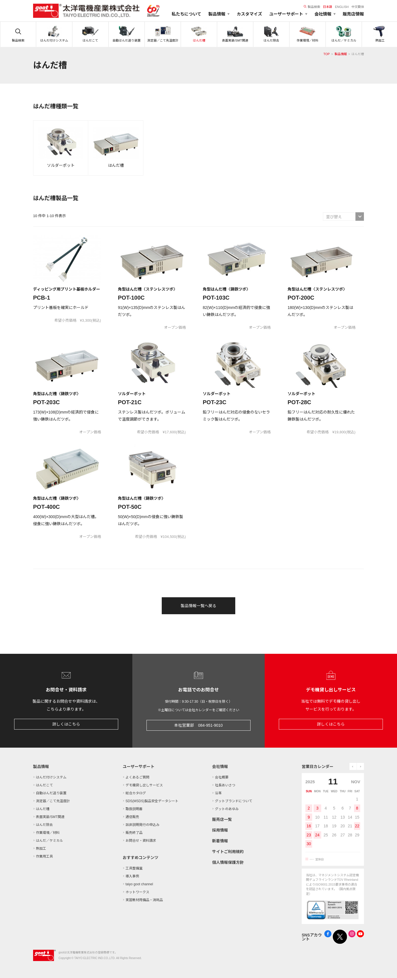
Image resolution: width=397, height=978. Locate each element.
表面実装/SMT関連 (50, 817)
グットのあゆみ (227, 809)
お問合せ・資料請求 (141, 841)
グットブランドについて (233, 801)
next (360, 766)
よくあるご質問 (137, 777)
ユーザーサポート (138, 767)
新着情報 (220, 841)
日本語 (327, 6)
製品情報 (341, 54)
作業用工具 (44, 856)
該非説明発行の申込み (142, 825)
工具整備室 (134, 868)
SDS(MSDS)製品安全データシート (152, 801)
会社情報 (220, 767)
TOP (326, 54)
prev (353, 766)
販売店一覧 (222, 819)
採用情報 (220, 830)
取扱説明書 (134, 809)
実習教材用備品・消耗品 (144, 900)
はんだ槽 (42, 809)
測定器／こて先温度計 (53, 801)
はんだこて (44, 785)
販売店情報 (353, 14)
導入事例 (132, 876)
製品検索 (312, 6)
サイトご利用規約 (228, 851)
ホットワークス (137, 892)
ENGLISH (342, 6)
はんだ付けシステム (51, 777)
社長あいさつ (225, 785)
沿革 (218, 793)
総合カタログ (136, 793)
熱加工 (41, 849)
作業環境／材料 (48, 833)
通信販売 (132, 817)
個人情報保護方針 (228, 862)
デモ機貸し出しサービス (144, 785)
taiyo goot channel (139, 884)
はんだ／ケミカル (49, 841)
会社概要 (221, 777)
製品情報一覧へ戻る (198, 605)
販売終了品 (134, 833)
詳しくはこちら (66, 724)
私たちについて (186, 14)
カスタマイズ (249, 14)
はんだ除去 (44, 825)
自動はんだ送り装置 (51, 793)
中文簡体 (357, 6)
